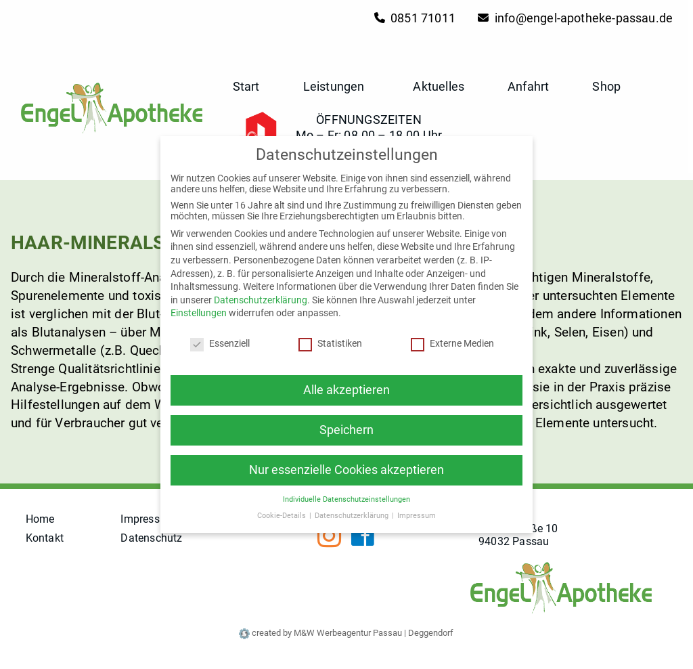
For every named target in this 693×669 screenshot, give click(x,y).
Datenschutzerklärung (260, 296)
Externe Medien (452, 340)
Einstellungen (199, 310)
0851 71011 (414, 18)
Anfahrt (528, 86)
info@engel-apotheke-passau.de (575, 18)
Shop (606, 86)
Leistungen (336, 86)
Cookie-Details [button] (282, 512)
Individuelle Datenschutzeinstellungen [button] (346, 496)
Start (246, 86)
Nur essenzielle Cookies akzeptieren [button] (346, 466)
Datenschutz (152, 538)
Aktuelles (438, 86)
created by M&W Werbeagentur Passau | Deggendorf (346, 633)
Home (40, 519)
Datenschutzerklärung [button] (352, 512)
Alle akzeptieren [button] (346, 386)
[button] (367, 86)
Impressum (148, 519)
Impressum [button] (416, 512)
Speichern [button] (346, 426)
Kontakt (45, 538)
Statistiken (330, 340)
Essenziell (220, 340)
